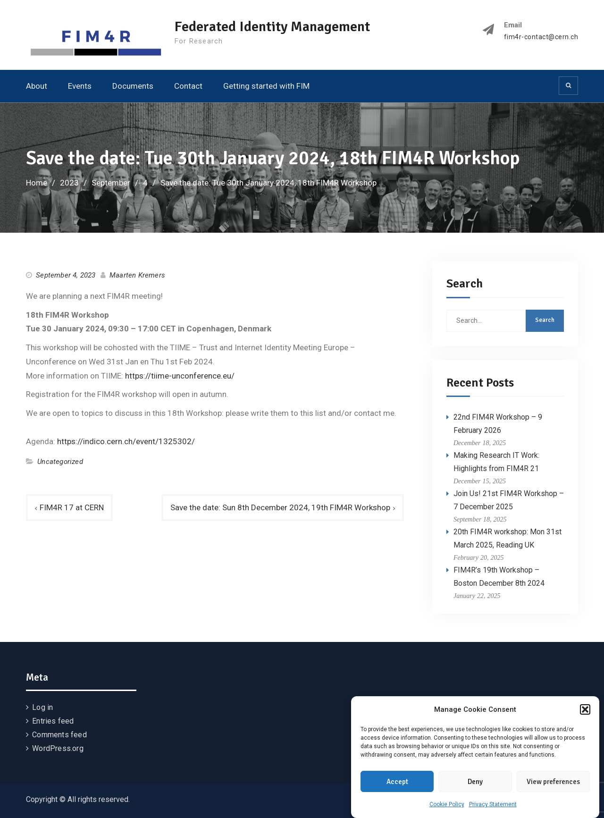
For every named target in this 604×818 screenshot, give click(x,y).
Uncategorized (60, 461)
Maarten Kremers (137, 275)
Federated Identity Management (272, 26)
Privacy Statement (493, 805)
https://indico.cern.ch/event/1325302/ (126, 441)
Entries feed (53, 721)
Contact (188, 86)
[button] (585, 710)
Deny (475, 782)
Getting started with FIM (266, 86)
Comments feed (59, 734)
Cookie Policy (446, 805)
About (36, 86)
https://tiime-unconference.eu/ (180, 375)
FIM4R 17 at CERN (72, 507)
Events (80, 86)
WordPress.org (58, 748)
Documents (132, 86)
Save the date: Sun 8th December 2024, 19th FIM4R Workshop (280, 507)
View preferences (553, 782)
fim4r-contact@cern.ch (541, 37)
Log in (42, 707)
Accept (397, 782)
